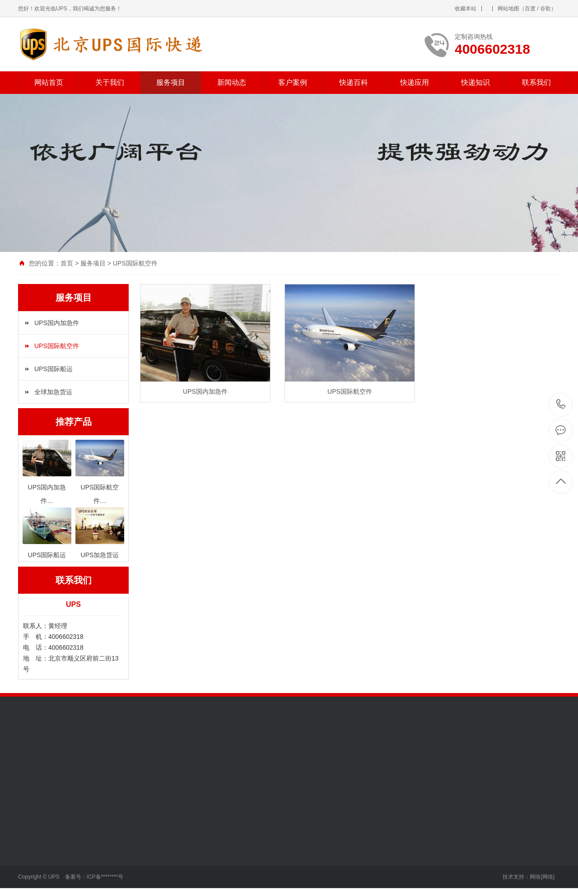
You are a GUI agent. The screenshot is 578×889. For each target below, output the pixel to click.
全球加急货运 (53, 392)
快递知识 (475, 82)
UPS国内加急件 (56, 322)
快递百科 (353, 82)
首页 (67, 263)
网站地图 (508, 8)
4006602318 (561, 404)
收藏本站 (465, 8)
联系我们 (536, 82)
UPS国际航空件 (135, 263)
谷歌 (545, 8)
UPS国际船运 (53, 368)
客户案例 (292, 82)
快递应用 (414, 82)
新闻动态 (231, 82)
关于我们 (109, 82)
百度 (530, 8)
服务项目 (170, 82)
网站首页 (48, 82)
